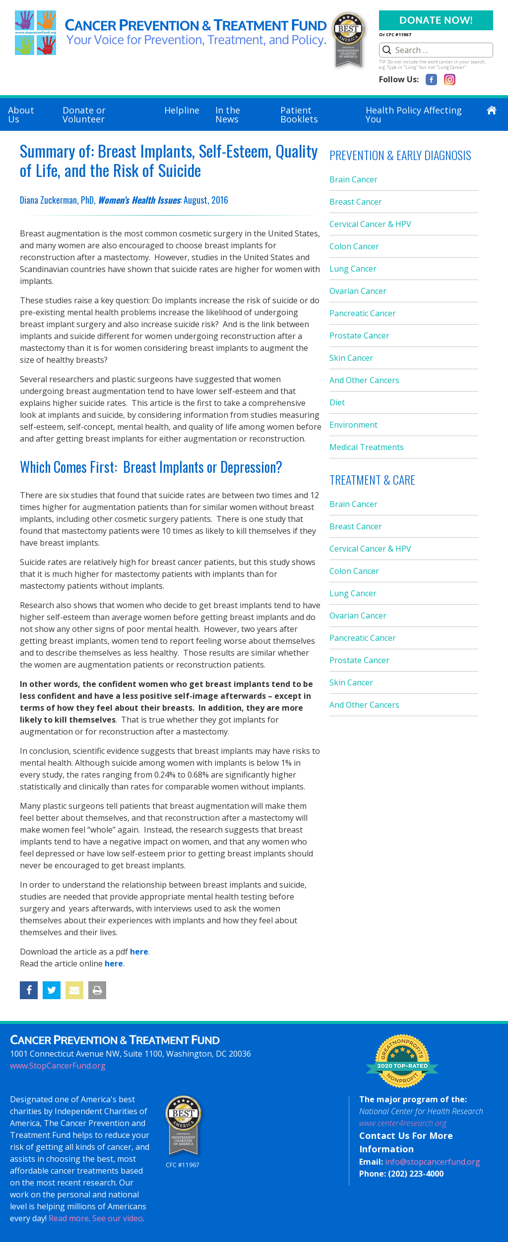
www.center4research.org (402, 1123)
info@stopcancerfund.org (432, 1161)
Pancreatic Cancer (362, 313)
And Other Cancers (364, 380)
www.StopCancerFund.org (58, 1065)
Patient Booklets (299, 114)
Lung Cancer (353, 268)
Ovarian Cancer (357, 290)
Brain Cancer (353, 179)
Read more (69, 1218)
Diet (337, 402)
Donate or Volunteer (84, 114)
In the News (227, 114)
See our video (117, 1218)
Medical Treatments (366, 447)
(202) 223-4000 (416, 1173)
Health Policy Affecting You (414, 114)
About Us (21, 114)
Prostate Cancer (359, 335)
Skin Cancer (351, 357)
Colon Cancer (354, 246)
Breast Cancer (355, 201)
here (139, 951)
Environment (353, 424)
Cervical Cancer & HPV (370, 224)
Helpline (181, 110)
